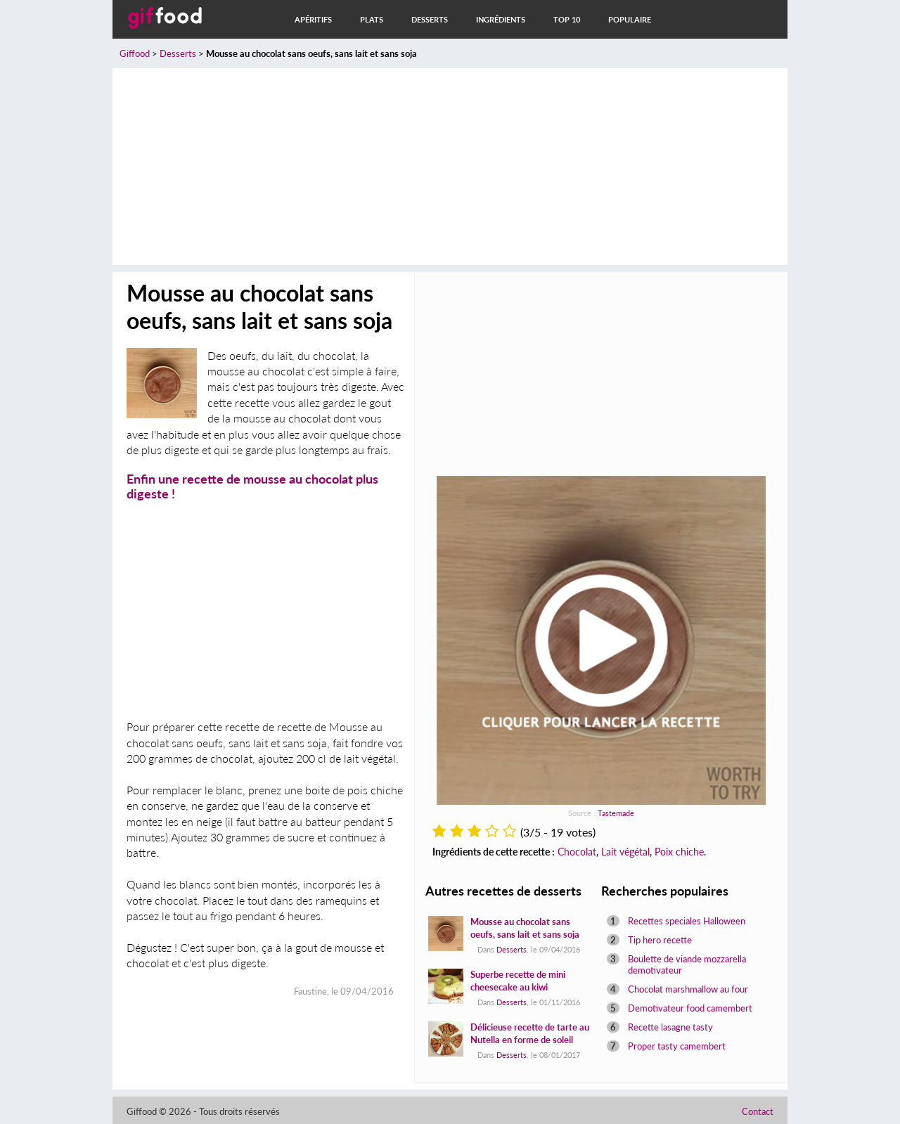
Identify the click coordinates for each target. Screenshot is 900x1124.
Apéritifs (313, 19)
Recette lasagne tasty (670, 1027)
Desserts (429, 19)
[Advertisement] (450, 166)
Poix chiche (679, 852)
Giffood (135, 53)
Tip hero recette (660, 939)
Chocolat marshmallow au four (688, 989)
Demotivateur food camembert (690, 1008)
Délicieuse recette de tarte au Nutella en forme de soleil (529, 1033)
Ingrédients (500, 19)
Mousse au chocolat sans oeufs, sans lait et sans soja (524, 928)
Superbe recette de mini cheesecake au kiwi (517, 981)
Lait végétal (625, 852)
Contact (757, 1111)
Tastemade (616, 813)
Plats (371, 19)
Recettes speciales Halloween (686, 920)
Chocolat (577, 852)
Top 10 (566, 19)
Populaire (629, 19)
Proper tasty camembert (677, 1046)
